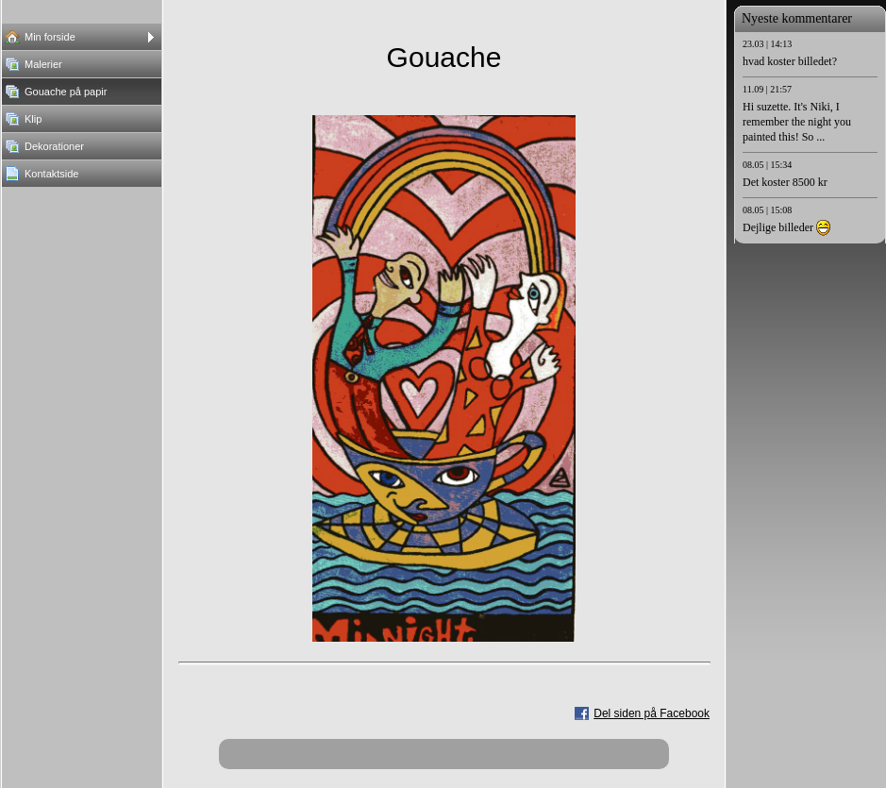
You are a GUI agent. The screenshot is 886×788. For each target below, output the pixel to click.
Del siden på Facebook (651, 713)
